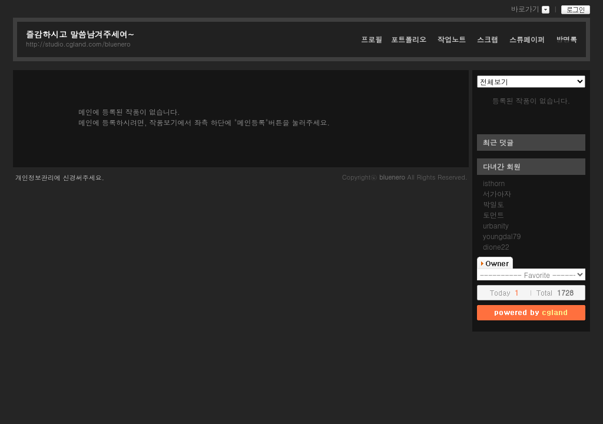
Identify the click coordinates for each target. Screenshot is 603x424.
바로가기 (525, 9)
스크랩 (489, 39)
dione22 (496, 246)
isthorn (494, 183)
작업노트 (453, 39)
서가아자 (497, 193)
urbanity (496, 225)
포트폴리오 (410, 39)
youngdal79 (502, 236)
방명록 (566, 39)
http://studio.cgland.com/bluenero (78, 43)
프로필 (371, 39)
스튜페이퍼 (528, 39)
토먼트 (493, 215)
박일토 (493, 204)
